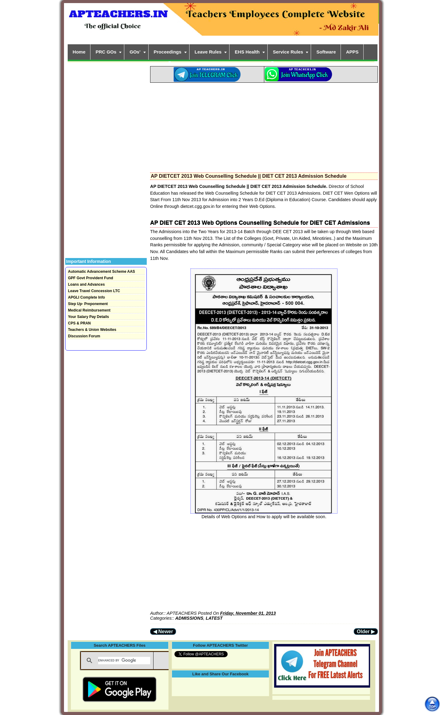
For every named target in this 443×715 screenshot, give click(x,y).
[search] (124, 660)
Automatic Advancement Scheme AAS (101, 271)
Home (79, 51)
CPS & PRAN (79, 323)
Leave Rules (208, 51)
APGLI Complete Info (86, 297)
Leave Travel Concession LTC (94, 291)
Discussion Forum (84, 336)
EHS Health (247, 51)
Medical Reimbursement (89, 310)
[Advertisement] (264, 126)
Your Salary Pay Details (88, 317)
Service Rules (288, 51)
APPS (352, 51)
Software (326, 51)
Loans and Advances (86, 284)
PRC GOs (106, 51)
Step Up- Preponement (88, 304)
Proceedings (168, 51)
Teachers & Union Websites (92, 330)
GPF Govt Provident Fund (90, 278)
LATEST (214, 618)
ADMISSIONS (189, 618)
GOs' (135, 51)
